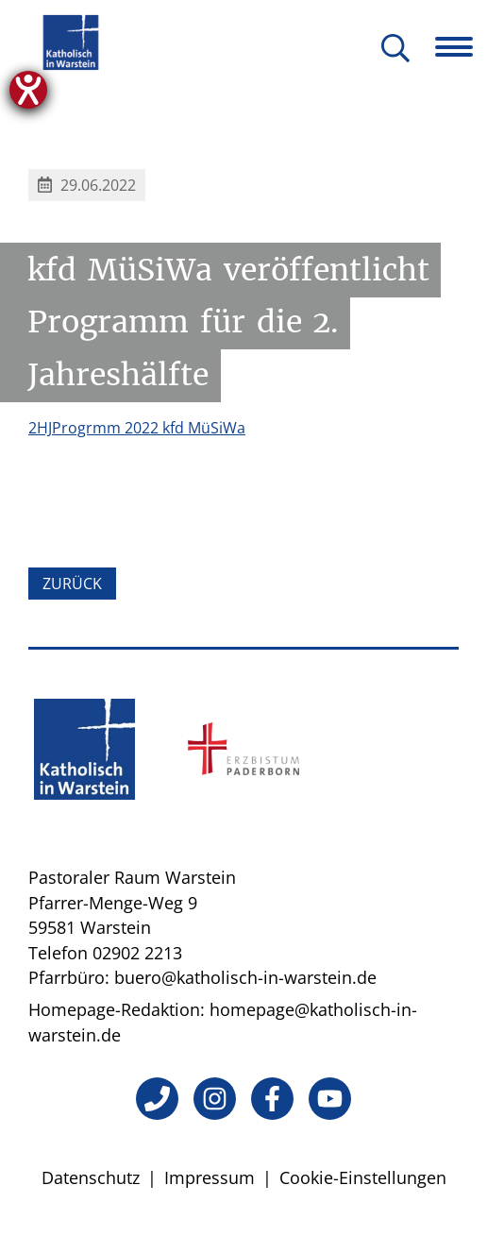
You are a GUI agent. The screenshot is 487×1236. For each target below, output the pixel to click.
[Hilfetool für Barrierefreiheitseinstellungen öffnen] (28, 90)
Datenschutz (91, 1177)
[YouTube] (330, 1098)
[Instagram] (214, 1098)
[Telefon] (157, 1098)
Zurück (72, 583)
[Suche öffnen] (395, 49)
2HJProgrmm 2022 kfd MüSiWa (136, 427)
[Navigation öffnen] (461, 47)
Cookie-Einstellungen (362, 1177)
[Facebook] (272, 1098)
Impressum (209, 1177)
